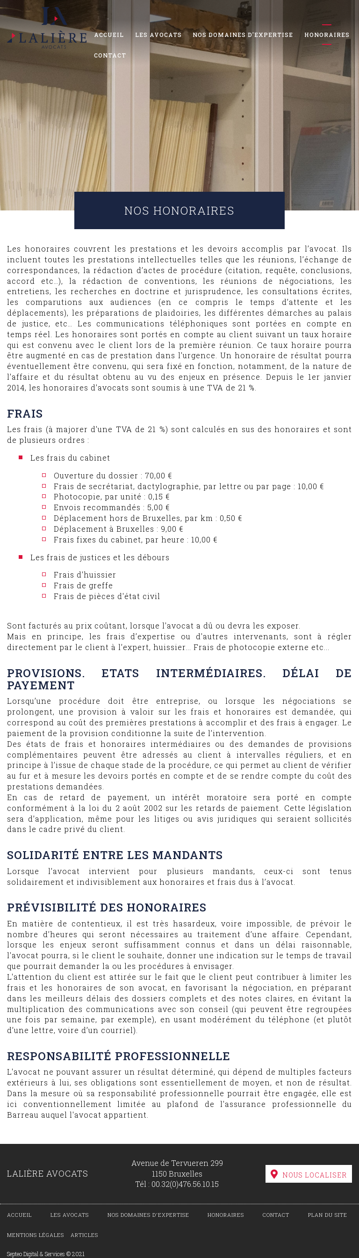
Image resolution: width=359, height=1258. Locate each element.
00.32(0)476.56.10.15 (185, 1184)
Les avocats (158, 34)
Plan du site (327, 1214)
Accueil (109, 34)
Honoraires (327, 34)
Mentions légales (35, 1234)
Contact (110, 55)
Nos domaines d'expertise (243, 34)
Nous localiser (314, 1175)
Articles (84, 1234)
